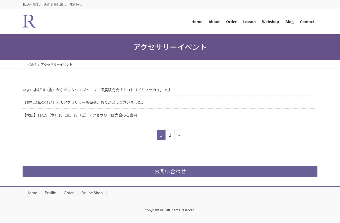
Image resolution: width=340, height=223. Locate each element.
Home (32, 192)
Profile (50, 192)
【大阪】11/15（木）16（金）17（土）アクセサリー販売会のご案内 (80, 115)
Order (69, 192)
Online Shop (92, 192)
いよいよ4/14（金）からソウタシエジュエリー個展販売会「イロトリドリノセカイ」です (97, 89)
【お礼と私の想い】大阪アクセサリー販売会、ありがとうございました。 (84, 102)
